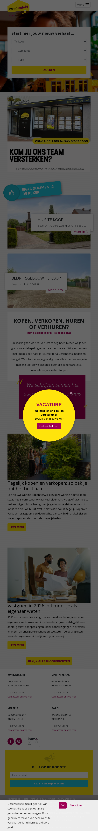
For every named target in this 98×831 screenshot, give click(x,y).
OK (62, 805)
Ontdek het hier (49, 426)
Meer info (76, 805)
